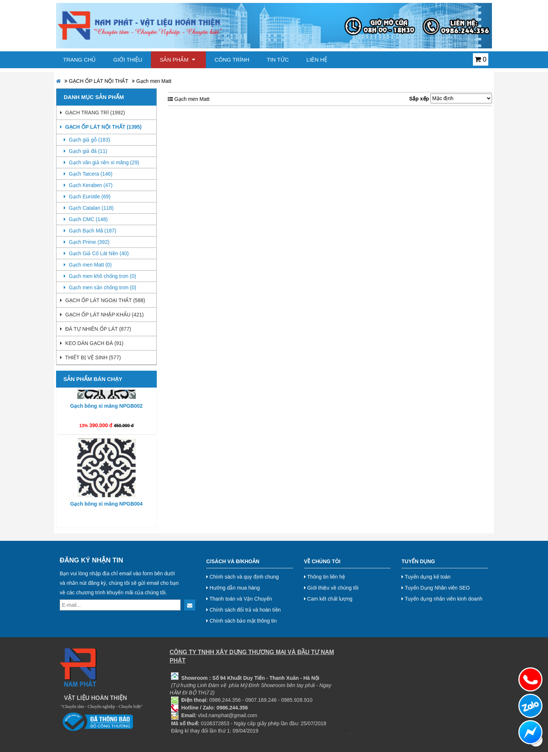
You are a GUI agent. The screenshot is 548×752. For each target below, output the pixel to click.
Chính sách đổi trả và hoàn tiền (243, 610)
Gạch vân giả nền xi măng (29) (101, 162)
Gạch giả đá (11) (85, 151)
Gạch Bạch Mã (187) (90, 231)
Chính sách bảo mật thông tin (241, 621)
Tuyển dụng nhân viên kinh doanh (441, 599)
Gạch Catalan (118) (89, 208)
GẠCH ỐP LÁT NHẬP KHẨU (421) (102, 315)
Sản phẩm (177, 59)
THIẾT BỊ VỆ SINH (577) (90, 357)
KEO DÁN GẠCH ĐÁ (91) (91, 343)
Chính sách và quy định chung (242, 577)
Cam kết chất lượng (328, 599)
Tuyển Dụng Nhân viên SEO (435, 588)
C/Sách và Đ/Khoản (232, 561)
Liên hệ (317, 59)
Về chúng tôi (322, 561)
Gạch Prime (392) (87, 242)
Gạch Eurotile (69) (87, 196)
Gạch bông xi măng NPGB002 (106, 408)
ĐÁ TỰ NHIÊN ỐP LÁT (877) (95, 329)
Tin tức (278, 59)
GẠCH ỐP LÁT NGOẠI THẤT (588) (102, 300)
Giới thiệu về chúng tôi (331, 588)
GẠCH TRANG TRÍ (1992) (92, 112)
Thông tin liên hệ (324, 577)
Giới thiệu (127, 59)
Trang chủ (79, 59)
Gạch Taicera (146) (88, 174)
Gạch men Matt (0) (88, 265)
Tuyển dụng (418, 561)
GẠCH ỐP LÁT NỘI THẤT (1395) (100, 127)
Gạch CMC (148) (86, 219)
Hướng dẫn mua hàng (233, 588)
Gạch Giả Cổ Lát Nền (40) (96, 253)
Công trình (232, 59)
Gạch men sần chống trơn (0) (100, 287)
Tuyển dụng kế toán (426, 577)
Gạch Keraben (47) (88, 185)
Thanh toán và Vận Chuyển (239, 599)
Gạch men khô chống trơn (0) (100, 276)
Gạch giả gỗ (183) (87, 140)
